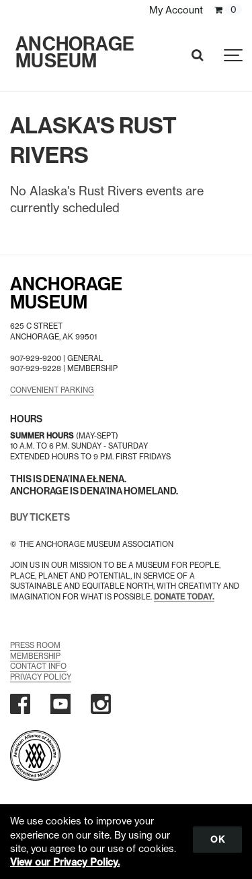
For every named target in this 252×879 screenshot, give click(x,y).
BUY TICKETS (40, 517)
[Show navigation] (233, 55)
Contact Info (38, 666)
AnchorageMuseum (66, 293)
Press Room (35, 645)
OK (217, 839)
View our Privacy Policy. (65, 862)
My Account (176, 10)
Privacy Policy (40, 677)
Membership (35, 656)
